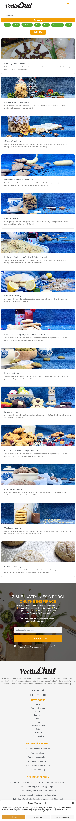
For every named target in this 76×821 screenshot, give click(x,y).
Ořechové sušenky (12, 141)
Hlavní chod (38, 715)
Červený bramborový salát (38, 757)
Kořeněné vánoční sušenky (16, 102)
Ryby (38, 722)
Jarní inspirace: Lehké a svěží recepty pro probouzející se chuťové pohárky (38, 782)
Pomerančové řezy (38, 770)
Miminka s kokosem (38, 753)
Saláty (38, 729)
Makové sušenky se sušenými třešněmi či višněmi (26, 257)
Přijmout (14, 817)
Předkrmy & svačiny (38, 708)
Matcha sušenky (11, 373)
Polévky (38, 711)
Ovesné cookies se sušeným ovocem (21, 450)
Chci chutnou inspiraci (38, 639)
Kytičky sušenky (11, 412)
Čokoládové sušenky (13, 489)
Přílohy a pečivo (38, 736)
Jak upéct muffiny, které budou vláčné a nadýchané (38, 791)
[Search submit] (38, 20)
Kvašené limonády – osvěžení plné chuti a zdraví (38, 795)
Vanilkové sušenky (12, 528)
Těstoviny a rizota (38, 725)
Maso (38, 718)
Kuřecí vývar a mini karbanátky (38, 765)
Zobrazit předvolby (62, 817)
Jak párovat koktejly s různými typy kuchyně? (38, 787)
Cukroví (38, 704)
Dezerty (38, 732)
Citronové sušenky (12, 296)
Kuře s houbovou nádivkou (38, 761)
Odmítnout (38, 817)
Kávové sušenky (11, 218)
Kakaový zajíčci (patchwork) (16, 64)
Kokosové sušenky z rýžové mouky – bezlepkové (26, 334)
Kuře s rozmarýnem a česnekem (38, 749)
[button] (73, 803)
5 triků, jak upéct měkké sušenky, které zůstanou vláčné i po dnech (38, 799)
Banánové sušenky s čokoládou (18, 180)
